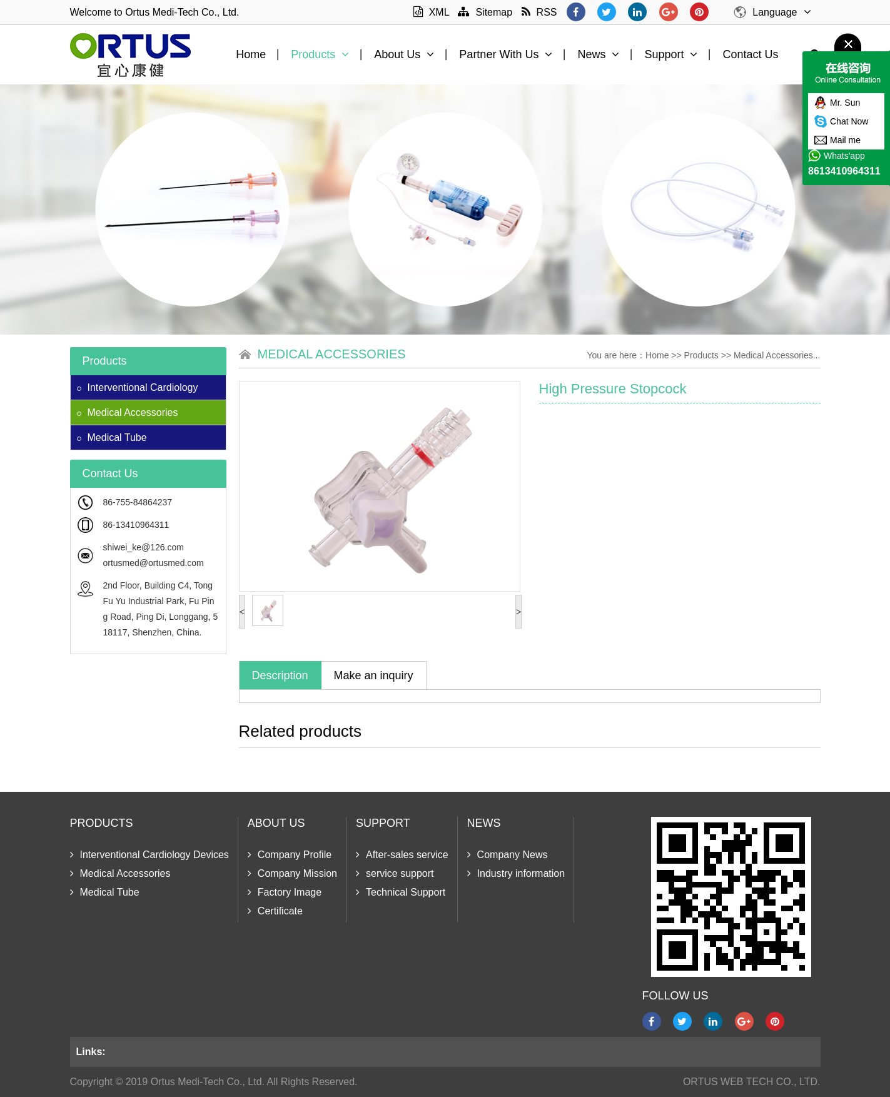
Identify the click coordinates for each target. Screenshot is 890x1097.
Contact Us (750, 54)
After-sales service (402, 854)
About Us (404, 54)
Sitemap (485, 12)
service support (395, 873)
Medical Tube (112, 437)
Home (251, 54)
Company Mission (292, 873)
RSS (539, 12)
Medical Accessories (127, 412)
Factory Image (284, 892)
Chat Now (849, 121)
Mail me (845, 140)
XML (431, 12)
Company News (507, 854)
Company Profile (289, 854)
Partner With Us (505, 54)
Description (280, 675)
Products (320, 54)
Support (670, 54)
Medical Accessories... (777, 355)
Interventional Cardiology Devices (149, 854)
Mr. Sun (845, 103)
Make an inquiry (373, 675)
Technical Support (400, 892)
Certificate (275, 911)
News (598, 54)
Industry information (516, 873)
